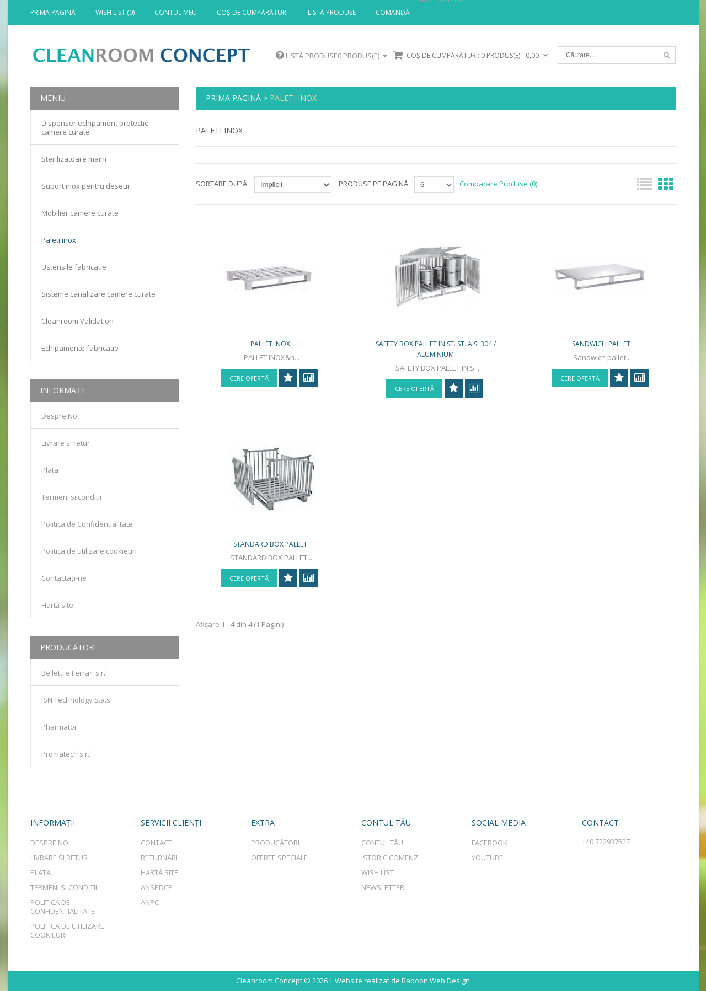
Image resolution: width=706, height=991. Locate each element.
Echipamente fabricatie (80, 348)
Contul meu (175, 13)
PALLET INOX (270, 352)
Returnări (159, 858)
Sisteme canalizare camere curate (98, 294)
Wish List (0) (115, 13)
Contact (156, 843)
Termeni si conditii (71, 497)
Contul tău (382, 843)
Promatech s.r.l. (67, 754)
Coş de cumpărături (252, 13)
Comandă (393, 13)
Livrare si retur (65, 443)
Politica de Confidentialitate (87, 524)
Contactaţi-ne (64, 578)
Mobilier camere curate (80, 213)
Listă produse (332, 13)
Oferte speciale (279, 858)
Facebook (489, 843)
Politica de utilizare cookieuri (89, 551)
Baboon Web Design (436, 980)
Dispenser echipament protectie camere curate (95, 127)
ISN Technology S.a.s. (76, 700)
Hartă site (57, 605)
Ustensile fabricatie (73, 267)
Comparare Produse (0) (498, 184)
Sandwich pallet (601, 352)
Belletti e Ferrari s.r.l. (75, 673)
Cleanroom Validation (77, 321)
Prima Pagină (53, 13)
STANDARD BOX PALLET (270, 575)
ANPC (150, 902)
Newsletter (382, 887)
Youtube (487, 858)
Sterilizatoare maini (73, 159)
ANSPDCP (157, 887)
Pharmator (59, 727)
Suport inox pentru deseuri (86, 186)
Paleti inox (293, 98)
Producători (275, 843)
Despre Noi (60, 416)
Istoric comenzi (390, 858)
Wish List (377, 872)
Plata (49, 470)
